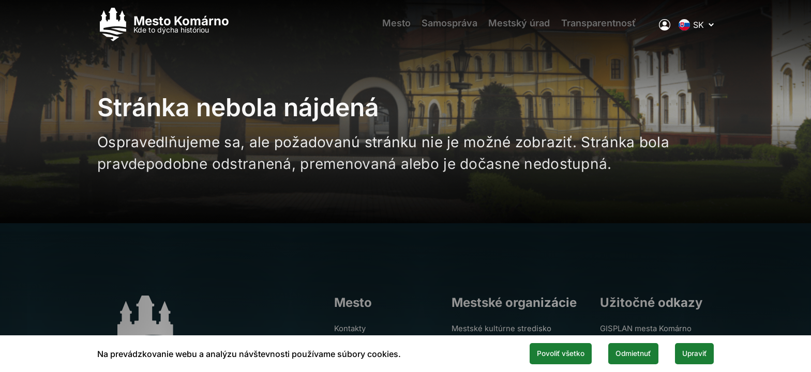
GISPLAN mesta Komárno (650, 328)
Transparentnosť (605, 28)
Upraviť (688, 353)
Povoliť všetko (531, 353)
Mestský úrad (522, 28)
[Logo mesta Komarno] (163, 28)
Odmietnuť (616, 353)
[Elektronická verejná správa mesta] (664, 28)
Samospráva (448, 28)
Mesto (390, 28)
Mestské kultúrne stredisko (507, 328)
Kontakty (350, 328)
